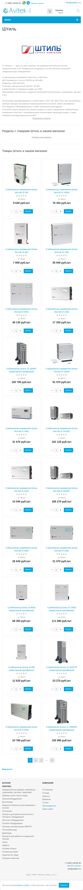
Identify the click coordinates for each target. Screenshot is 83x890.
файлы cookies (23, 885)
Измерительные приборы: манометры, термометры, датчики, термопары (19, 791)
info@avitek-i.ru (73, 2)
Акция (4, 842)
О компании (47, 790)
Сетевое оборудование (12, 823)
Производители (49, 806)
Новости (46, 796)
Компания (47, 783)
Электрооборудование (12, 799)
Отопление (7, 811)
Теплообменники (9, 830)
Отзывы (45, 793)
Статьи (45, 802)
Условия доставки (10, 852)
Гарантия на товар (10, 855)
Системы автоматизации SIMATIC (17, 826)
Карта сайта (47, 809)
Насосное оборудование (13, 820)
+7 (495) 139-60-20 (13, 3)
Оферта (5, 845)
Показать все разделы (41, 137)
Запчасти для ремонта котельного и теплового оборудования (18, 815)
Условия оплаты (9, 848)
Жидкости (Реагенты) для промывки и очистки (18, 806)
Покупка (6, 786)
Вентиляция (7, 802)
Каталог (6, 783)
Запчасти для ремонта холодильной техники (18, 837)
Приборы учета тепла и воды (15, 795)
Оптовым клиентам (10, 858)
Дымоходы (6, 833)
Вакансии (46, 799)
